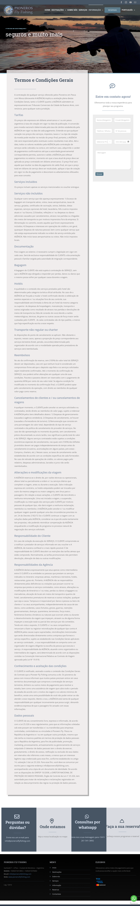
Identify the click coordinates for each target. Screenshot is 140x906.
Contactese (56, 894)
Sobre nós (56, 876)
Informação (56, 885)
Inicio (54, 868)
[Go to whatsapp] (134, 898)
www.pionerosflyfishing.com (19, 877)
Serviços (55, 881)
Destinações (56, 872)
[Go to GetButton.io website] (134, 903)
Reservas (55, 889)
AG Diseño (57, 903)
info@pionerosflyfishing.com (20, 874)
